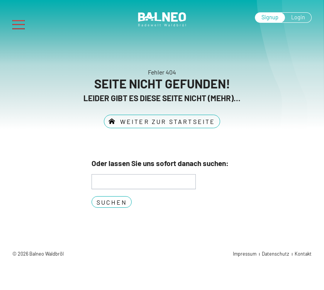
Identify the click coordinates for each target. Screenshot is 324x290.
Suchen (112, 202)
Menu (21, 22)
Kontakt (303, 254)
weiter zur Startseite (166, 121)
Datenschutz (275, 254)
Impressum (244, 254)
